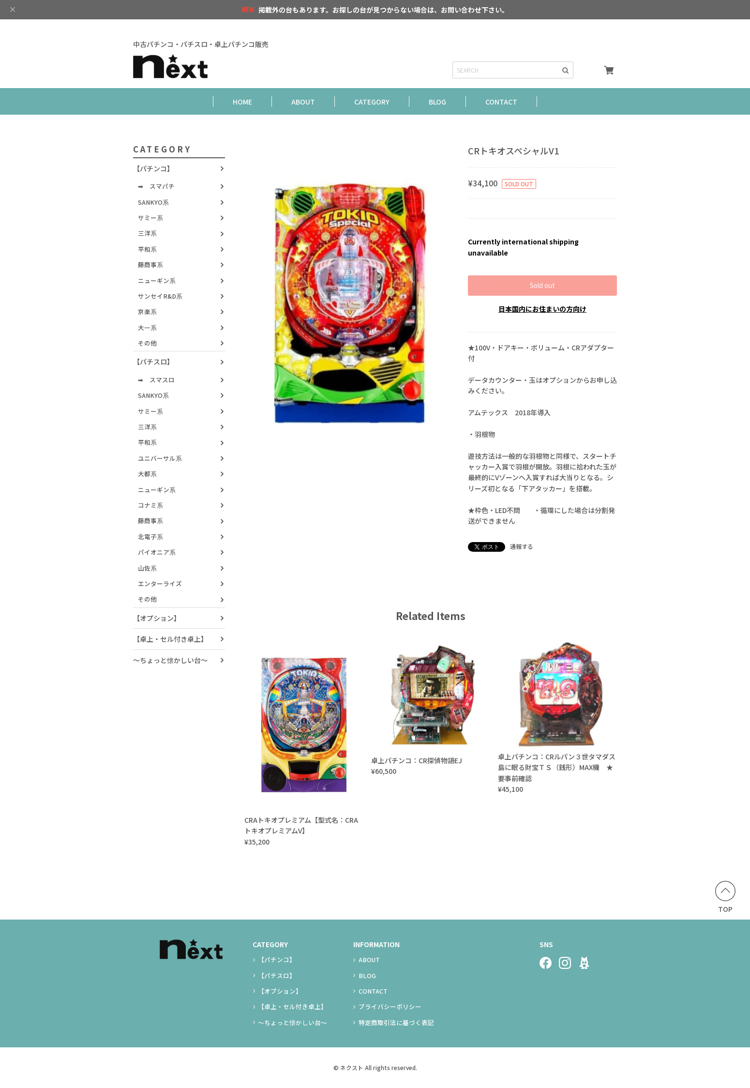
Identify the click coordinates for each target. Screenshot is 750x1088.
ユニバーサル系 (160, 458)
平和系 (147, 249)
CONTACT (501, 101)
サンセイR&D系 (160, 296)
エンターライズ (160, 583)
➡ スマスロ (156, 379)
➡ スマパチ (156, 186)
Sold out (542, 285)
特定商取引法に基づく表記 (396, 1022)
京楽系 (147, 311)
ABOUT (303, 101)
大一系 (147, 327)
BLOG (437, 101)
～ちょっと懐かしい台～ (170, 660)
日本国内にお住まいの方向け (542, 309)
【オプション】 (156, 618)
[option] (350, 303)
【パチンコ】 (153, 168)
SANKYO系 (153, 202)
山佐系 (147, 568)
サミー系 (150, 217)
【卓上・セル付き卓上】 (170, 639)
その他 (147, 343)
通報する (521, 546)
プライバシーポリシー (390, 1006)
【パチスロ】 (153, 361)
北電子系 (150, 536)
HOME (242, 101)
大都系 (147, 473)
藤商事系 (150, 264)
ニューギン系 (157, 280)
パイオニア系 (157, 552)
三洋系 (147, 233)
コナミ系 (150, 505)
